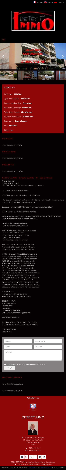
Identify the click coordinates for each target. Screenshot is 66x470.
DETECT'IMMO (33, 417)
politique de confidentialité (30, 364)
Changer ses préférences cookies (28, 464)
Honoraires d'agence (48, 462)
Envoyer (9, 368)
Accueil (33, 21)
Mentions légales (33, 462)
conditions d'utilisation (46, 467)
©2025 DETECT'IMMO (18, 462)
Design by (46, 464)
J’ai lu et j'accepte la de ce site (27, 364)
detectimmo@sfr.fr (34, 450)
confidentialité (32, 467)
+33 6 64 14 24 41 (34, 448)
